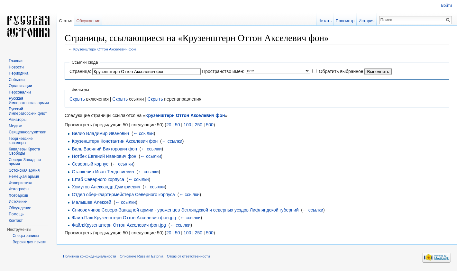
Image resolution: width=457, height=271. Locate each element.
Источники (18, 201)
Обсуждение (88, 20)
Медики (15, 126)
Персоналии (20, 92)
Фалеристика (20, 183)
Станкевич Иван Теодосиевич (103, 171)
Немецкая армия (24, 176)
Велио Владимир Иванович (100, 133)
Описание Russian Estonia (141, 256)
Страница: (80, 71)
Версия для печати (29, 242)
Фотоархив (18, 195)
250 (198, 124)
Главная (16, 61)
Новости (16, 67)
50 (177, 124)
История (367, 20)
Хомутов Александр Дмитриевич (106, 186)
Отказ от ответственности (188, 256)
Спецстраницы (26, 235)
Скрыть (77, 99)
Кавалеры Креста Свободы (24, 151)
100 (187, 124)
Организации (20, 86)
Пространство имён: (223, 71)
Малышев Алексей (91, 202)
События (17, 79)
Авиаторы (17, 119)
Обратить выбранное (341, 71)
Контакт (16, 220)
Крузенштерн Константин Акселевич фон (115, 141)
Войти (446, 5)
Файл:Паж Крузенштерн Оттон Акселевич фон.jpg (124, 217)
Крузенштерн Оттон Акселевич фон (104, 49)
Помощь (16, 214)
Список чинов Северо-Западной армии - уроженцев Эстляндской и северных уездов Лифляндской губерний (185, 209)
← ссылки (143, 133)
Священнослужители (27, 132)
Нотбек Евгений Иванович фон (104, 156)
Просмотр (345, 20)
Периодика (18, 73)
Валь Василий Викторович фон (104, 148)
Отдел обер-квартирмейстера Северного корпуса (123, 194)
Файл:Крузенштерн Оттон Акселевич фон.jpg (119, 225)
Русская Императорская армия (29, 100)
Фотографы (19, 189)
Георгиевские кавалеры (20, 140)
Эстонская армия (24, 170)
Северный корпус (90, 164)
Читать (325, 20)
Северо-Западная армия (25, 162)
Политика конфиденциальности (89, 256)
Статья (65, 20)
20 (168, 124)
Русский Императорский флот (28, 111)
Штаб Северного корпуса (98, 179)
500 (209, 124)
